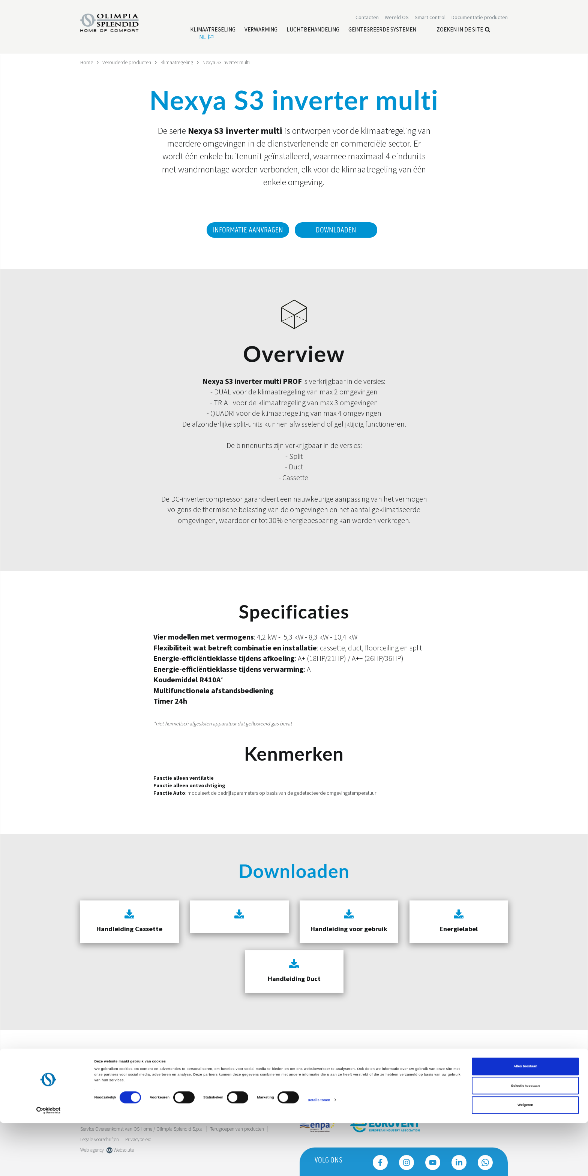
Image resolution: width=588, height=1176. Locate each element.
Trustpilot (89, 1064)
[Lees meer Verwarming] (261, 30)
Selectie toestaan (525, 1139)
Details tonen (319, 1153)
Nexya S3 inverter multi (227, 62)
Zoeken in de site (463, 30)
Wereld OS (397, 18)
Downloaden (336, 230)
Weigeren (525, 1158)
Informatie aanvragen (246, 230)
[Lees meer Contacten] (367, 18)
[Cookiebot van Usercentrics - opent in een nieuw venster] (48, 1163)
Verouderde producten (127, 62)
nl (206, 37)
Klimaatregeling (177, 62)
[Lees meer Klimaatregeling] (213, 30)
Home (86, 62)
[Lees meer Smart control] (430, 18)
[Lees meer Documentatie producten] (480, 18)
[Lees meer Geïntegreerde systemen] (382, 30)
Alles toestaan (525, 1120)
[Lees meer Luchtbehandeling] (312, 30)
